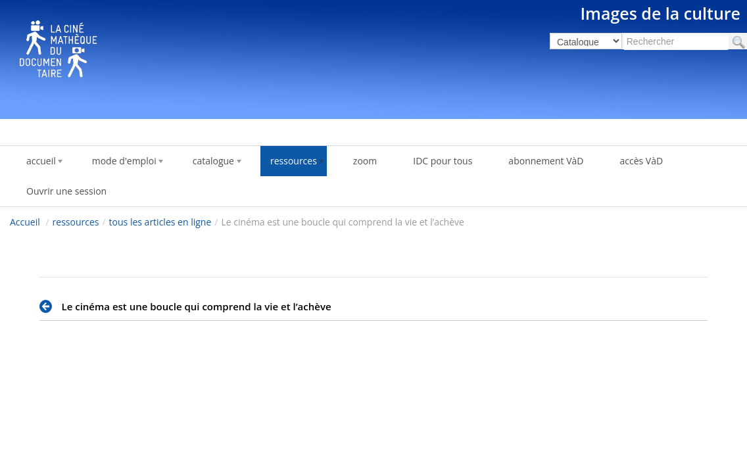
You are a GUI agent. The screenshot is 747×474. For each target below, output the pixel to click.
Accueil (25, 222)
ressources (76, 222)
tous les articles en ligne (160, 222)
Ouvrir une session (66, 191)
